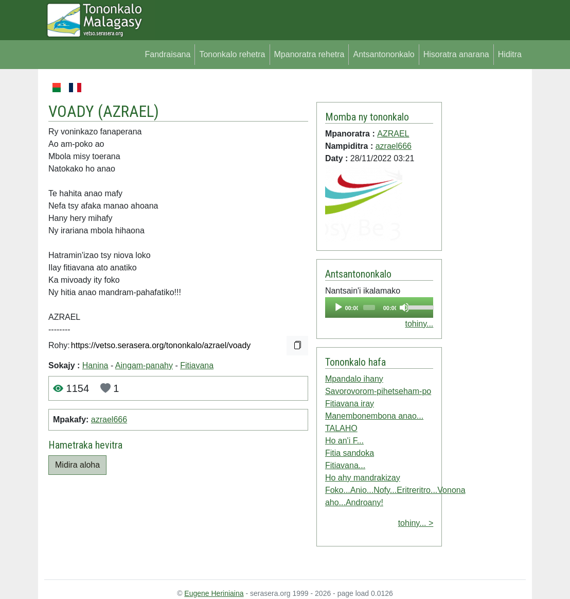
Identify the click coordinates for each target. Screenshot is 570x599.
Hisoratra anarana (456, 54)
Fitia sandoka (349, 453)
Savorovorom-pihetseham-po (378, 391)
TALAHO (341, 428)
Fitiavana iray (349, 403)
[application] (379, 307)
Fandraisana (167, 54)
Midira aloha (77, 464)
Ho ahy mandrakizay (362, 477)
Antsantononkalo (383, 54)
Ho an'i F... (344, 440)
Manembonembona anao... (374, 416)
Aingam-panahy (144, 365)
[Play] (338, 307)
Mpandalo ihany (354, 378)
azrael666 (109, 419)
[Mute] (404, 307)
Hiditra (510, 54)
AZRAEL (128, 111)
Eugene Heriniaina (213, 593)
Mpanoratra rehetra (309, 54)
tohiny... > (416, 523)
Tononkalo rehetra (232, 54)
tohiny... (419, 323)
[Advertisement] (484, 235)
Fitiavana (196, 365)
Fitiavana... (345, 465)
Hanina (95, 365)
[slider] (369, 307)
